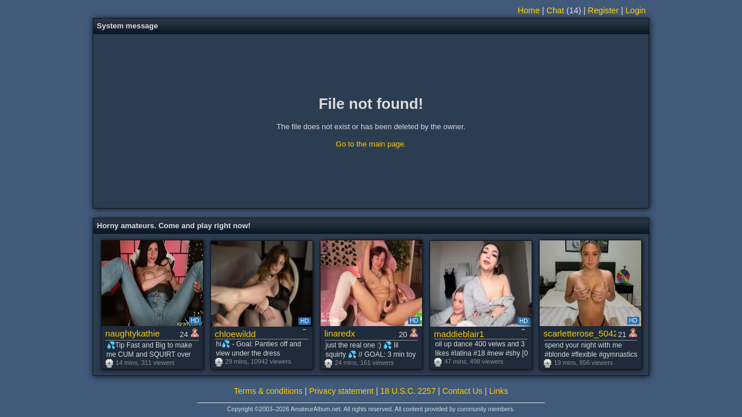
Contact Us (462, 391)
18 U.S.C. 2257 (408, 391)
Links (498, 391)
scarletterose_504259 (580, 333)
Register (603, 10)
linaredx (340, 333)
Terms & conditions (268, 391)
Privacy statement (341, 391)
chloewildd (235, 334)
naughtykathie (133, 333)
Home (529, 10)
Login (635, 10)
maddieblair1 (459, 334)
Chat (555, 10)
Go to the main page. (371, 144)
